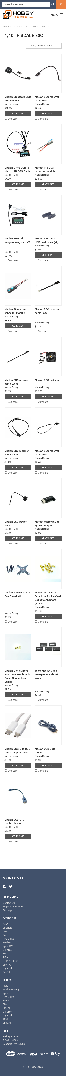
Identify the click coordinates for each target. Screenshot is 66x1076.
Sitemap (7, 910)
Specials (7, 927)
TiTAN (6, 1000)
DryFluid (7, 968)
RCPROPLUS (10, 961)
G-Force (7, 949)
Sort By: (32, 45)
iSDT (5, 1019)
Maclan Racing (11, 989)
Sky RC (7, 964)
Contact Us (9, 902)
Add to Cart (18, 113)
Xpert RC (8, 946)
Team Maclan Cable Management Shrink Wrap (46, 674)
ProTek (6, 972)
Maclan (7, 942)
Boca (5, 935)
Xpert (5, 993)
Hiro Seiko (8, 938)
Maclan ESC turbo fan (47, 380)
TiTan (6, 957)
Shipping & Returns (13, 906)
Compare (11, 118)
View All (7, 1022)
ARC (5, 931)
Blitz (5, 953)
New (5, 924)
